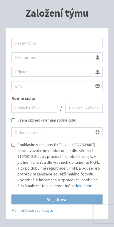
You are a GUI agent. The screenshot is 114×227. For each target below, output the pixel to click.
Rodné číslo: (23, 98)
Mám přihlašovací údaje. (32, 210)
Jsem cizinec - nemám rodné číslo (43, 120)
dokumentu (85, 185)
